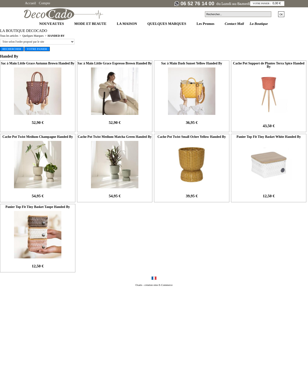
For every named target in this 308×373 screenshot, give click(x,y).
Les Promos (206, 24)
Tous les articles (9, 35)
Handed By (56, 35)
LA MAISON (127, 24)
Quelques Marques (33, 35)
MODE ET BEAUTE (90, 24)
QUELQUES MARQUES (167, 24)
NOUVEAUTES (52, 24)
